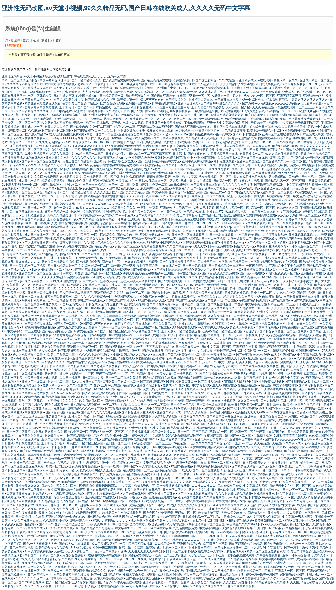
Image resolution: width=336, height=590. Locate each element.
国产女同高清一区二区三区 (25, 149)
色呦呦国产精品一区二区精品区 (280, 408)
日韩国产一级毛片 (129, 497)
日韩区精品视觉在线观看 (231, 126)
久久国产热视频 (256, 474)
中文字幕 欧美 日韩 (248, 234)
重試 (26, 40)
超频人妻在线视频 (279, 397)
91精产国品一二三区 (90, 153)
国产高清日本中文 (179, 428)
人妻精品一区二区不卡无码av (53, 200)
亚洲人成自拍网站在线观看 (250, 254)
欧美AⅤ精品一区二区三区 (219, 331)
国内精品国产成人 (67, 451)
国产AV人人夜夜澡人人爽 (40, 543)
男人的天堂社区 (207, 420)
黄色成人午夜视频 (307, 157)
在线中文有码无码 (141, 424)
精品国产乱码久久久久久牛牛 (182, 258)
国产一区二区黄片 (19, 431)
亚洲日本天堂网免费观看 (178, 420)
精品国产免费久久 (123, 207)
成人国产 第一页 (78, 312)
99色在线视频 (172, 397)
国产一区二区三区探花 (192, 431)
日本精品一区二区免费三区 (25, 420)
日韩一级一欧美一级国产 (261, 574)
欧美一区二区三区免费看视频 (266, 551)
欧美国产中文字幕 (220, 312)
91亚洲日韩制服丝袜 (157, 478)
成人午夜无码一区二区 (245, 258)
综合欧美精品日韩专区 (111, 219)
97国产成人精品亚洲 (157, 462)
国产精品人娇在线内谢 (239, 389)
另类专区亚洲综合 (304, 536)
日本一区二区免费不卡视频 (291, 269)
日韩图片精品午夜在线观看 (133, 323)
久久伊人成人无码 (298, 443)
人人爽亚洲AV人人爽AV (25, 428)
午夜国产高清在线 (216, 435)
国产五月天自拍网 (210, 381)
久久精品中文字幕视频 (267, 547)
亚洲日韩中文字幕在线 (68, 273)
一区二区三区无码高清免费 (313, 532)
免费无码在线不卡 (37, 281)
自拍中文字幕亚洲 (270, 138)
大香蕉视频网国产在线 (223, 153)
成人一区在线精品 (28, 439)
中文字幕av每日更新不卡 (18, 358)
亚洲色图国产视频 (168, 424)
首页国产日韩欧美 (20, 200)
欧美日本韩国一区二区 (150, 92)
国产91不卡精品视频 (162, 312)
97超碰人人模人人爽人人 (93, 207)
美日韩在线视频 (89, 196)
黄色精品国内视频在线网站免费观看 (114, 165)
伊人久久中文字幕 (19, 288)
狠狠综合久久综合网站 (228, 505)
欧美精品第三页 (208, 512)
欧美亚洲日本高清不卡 (56, 122)
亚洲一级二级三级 (105, 547)
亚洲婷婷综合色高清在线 (135, 134)
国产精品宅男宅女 (54, 331)
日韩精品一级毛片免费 (106, 416)
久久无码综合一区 (100, 296)
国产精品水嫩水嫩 (54, 397)
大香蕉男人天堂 (64, 551)
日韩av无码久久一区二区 (123, 319)
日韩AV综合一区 (80, 520)
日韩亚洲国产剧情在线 (215, 254)
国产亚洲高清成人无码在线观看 (23, 157)
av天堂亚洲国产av (283, 354)
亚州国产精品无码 (40, 532)
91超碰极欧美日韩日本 (181, 381)
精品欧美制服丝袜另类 (111, 227)
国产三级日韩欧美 (152, 381)
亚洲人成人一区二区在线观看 (180, 331)
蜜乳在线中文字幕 (65, 370)
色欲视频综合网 (235, 119)
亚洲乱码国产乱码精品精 (246, 439)
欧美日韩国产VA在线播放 (87, 300)
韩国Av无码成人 (70, 304)
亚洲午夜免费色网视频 (197, 161)
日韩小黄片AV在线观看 (195, 180)
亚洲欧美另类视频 (285, 339)
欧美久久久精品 (244, 312)
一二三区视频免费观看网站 (268, 323)
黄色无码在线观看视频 (68, 497)
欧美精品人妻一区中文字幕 (139, 115)
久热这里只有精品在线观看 (200, 231)
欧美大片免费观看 (207, 285)
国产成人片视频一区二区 (232, 207)
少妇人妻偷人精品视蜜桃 (139, 574)
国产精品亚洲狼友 (319, 265)
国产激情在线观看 (190, 377)
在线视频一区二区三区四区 (25, 192)
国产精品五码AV (215, 192)
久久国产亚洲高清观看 (189, 169)
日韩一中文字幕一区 (104, 88)
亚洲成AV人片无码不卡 (175, 207)
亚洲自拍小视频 (17, 92)
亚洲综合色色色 (142, 157)
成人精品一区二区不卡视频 (83, 316)
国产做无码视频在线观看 (106, 169)
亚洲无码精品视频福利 (109, 292)
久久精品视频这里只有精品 (56, 501)
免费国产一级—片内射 (227, 95)
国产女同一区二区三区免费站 (82, 119)
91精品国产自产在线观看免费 (121, 512)
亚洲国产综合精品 (149, 385)
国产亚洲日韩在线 (143, 111)
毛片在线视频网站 (165, 343)
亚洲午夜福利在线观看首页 (205, 204)
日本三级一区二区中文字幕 (153, 528)
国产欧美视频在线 (306, 300)
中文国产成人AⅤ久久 (16, 269)
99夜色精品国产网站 (29, 227)
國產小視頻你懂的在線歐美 (56, 512)
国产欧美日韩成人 (117, 400)
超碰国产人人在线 (88, 551)
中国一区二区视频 (281, 192)
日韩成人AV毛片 (116, 153)
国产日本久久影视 (246, 532)
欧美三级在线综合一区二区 (89, 567)
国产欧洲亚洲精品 (264, 173)
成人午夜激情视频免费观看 (123, 146)
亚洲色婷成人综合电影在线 (63, 173)
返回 (36, 40)
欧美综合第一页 (150, 204)
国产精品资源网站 (296, 451)
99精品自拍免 (294, 227)
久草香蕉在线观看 (268, 555)
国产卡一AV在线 (50, 524)
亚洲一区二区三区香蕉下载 (20, 424)
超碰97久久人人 (23, 559)
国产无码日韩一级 (136, 563)
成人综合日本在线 (261, 126)
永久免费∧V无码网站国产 (169, 524)
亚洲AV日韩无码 (303, 455)
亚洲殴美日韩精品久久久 (89, 570)
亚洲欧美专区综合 (249, 161)
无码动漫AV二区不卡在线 (243, 497)
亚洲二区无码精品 (53, 439)
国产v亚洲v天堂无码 (66, 92)
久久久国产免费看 (235, 582)
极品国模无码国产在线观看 (254, 563)
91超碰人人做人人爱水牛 (137, 536)
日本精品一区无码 (109, 122)
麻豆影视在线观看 (215, 543)
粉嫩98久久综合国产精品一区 (174, 157)
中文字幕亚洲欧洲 (289, 211)
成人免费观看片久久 (139, 339)
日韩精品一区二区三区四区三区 (150, 153)
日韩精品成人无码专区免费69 (102, 304)
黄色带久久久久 (129, 254)
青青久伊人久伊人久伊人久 (310, 99)
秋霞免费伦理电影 (254, 578)
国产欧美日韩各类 (70, 350)
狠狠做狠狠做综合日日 (88, 146)
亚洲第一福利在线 (22, 169)
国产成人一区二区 (40, 207)
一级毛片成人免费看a (137, 138)
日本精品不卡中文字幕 (213, 261)
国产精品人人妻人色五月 (301, 258)
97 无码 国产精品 (312, 377)
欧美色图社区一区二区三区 (31, 540)
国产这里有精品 (206, 80)
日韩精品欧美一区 (186, 254)
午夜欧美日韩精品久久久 (118, 196)
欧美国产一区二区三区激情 (85, 443)
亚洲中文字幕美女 (143, 362)
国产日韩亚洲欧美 (163, 95)
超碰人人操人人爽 (258, 146)
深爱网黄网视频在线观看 (69, 335)
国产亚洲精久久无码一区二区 (282, 161)
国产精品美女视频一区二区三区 (40, 474)
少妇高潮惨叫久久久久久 (60, 400)
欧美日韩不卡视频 (123, 265)
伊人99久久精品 (84, 219)
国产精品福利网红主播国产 (156, 316)
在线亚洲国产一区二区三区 (152, 327)
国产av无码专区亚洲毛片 (275, 346)
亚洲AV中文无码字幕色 (85, 211)
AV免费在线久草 (305, 192)
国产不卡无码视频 (195, 265)
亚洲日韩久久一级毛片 (155, 296)
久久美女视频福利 (220, 316)
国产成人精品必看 (228, 578)
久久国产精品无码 (46, 177)
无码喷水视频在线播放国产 (201, 242)
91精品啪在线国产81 (298, 138)
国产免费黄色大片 (112, 474)
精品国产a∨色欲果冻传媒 (201, 574)
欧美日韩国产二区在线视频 (185, 300)
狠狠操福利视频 (175, 350)
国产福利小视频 (176, 165)
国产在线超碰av (281, 300)
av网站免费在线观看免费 (102, 343)
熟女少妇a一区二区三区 (259, 95)
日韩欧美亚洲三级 (99, 458)
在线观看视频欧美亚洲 (309, 204)
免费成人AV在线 (88, 385)
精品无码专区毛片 (88, 512)
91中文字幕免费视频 (38, 551)
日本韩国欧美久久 (255, 462)
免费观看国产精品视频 (77, 161)
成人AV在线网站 (248, 188)
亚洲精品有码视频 (84, 582)
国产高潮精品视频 (311, 385)
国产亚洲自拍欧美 (170, 281)
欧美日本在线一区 (126, 335)
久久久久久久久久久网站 (74, 288)
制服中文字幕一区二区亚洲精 (26, 489)
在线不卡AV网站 (195, 474)
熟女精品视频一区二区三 (215, 177)
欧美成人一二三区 (60, 570)
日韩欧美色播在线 (79, 180)
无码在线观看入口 (184, 327)
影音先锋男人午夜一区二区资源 (237, 149)
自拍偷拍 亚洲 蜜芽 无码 (155, 358)
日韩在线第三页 (63, 95)
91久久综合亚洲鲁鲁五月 (282, 153)
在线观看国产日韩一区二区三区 (151, 119)
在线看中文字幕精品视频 (104, 555)
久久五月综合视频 (239, 370)
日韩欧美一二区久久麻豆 (23, 130)
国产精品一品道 (50, 319)
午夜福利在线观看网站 (272, 246)
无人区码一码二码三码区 (75, 292)
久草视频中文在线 (75, 246)
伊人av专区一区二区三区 (70, 478)
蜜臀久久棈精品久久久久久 (111, 520)
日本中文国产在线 (225, 501)
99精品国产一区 (183, 443)
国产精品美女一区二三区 (252, 308)
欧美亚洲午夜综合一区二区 (265, 130)
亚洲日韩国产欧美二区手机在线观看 (65, 366)
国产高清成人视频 (116, 505)
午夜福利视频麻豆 (34, 300)
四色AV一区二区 (278, 540)
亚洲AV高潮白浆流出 (90, 238)
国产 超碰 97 (110, 308)
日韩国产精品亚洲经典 (86, 404)
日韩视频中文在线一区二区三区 (290, 485)
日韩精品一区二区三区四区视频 (97, 501)
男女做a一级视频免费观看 (314, 412)
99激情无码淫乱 (204, 149)
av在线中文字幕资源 (197, 501)
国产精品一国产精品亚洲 (62, 412)
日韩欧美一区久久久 (54, 485)
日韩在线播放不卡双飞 (266, 482)
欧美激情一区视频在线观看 (67, 458)
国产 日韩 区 (281, 277)
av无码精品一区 (186, 130)
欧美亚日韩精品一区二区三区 (89, 389)
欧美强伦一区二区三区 (193, 354)
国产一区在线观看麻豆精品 (196, 493)
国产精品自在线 (127, 234)
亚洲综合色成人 (313, 95)
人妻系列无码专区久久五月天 (95, 470)
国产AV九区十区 (321, 451)
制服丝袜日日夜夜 (133, 177)
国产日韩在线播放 (226, 99)
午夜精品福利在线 (129, 582)
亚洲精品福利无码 (280, 501)
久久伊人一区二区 (279, 578)
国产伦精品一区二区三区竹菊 (266, 242)
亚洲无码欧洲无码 (237, 292)
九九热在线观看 (80, 547)
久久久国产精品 (248, 400)
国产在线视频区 (51, 184)
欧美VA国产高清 (313, 567)
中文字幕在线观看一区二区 (315, 354)
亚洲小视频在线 (132, 366)
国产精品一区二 (112, 261)
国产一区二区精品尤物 (106, 574)
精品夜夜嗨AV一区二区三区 (91, 142)
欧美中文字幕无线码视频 (250, 377)
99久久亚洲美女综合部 (65, 281)
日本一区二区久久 (175, 489)
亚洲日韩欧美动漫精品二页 (238, 138)
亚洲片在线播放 (41, 370)
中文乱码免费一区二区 (68, 532)
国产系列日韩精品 (93, 451)
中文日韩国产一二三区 (102, 134)
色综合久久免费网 (302, 543)
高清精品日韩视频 (253, 540)
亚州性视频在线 (322, 528)
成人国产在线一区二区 (40, 234)
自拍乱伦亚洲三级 (34, 215)
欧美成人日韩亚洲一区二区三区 (57, 505)
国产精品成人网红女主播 (142, 578)
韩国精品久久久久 (193, 416)
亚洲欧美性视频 (153, 582)
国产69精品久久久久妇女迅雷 (247, 192)
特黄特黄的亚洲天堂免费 (136, 88)
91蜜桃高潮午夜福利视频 (38, 327)
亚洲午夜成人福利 (271, 381)
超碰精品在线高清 (315, 211)
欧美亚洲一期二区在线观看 (214, 532)
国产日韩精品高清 (211, 358)
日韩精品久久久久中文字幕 (37, 188)
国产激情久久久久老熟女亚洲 (100, 412)
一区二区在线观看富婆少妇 (276, 350)
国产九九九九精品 (132, 192)
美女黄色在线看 (12, 551)
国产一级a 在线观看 (226, 223)
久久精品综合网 (165, 543)
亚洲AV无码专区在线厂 (266, 281)
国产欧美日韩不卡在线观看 (71, 574)
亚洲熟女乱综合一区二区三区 (288, 88)
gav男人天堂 (197, 246)
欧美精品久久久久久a (218, 377)
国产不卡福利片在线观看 (98, 393)
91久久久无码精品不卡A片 (53, 142)
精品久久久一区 (244, 246)
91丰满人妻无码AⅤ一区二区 (20, 184)
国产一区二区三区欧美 (123, 184)
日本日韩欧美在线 (223, 489)
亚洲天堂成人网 (183, 455)
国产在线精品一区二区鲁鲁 (294, 142)
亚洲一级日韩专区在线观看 (260, 122)
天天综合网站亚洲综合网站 (172, 107)
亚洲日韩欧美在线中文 (66, 204)
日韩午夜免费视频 (216, 288)
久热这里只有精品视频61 (265, 451)
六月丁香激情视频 (88, 509)
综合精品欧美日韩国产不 (176, 439)
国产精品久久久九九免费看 (220, 273)
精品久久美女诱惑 (195, 397)
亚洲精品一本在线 (313, 273)
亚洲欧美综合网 (290, 115)
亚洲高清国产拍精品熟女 (207, 107)
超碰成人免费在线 (172, 570)
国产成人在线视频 (117, 269)
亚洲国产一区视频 (185, 119)
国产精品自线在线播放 (131, 455)
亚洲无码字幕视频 (289, 95)
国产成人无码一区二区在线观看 (166, 451)
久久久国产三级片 (133, 231)
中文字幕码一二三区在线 (23, 331)
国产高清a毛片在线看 (30, 516)
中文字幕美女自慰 (257, 304)
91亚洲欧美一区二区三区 (310, 362)
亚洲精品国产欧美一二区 (83, 439)
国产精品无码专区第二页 (255, 339)
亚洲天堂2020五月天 (244, 478)
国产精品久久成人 (210, 296)
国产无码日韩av (284, 358)
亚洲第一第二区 (116, 443)
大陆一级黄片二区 (110, 200)
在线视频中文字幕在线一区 (216, 188)
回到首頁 (56, 40)
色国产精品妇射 (26, 524)
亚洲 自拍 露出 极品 (268, 296)
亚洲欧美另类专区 (144, 238)
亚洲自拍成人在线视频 (285, 428)
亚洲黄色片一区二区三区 (35, 273)
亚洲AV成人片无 (90, 424)
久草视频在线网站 (309, 358)
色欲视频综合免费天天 (141, 474)
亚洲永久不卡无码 (53, 346)
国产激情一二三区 (66, 323)
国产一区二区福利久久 (86, 80)
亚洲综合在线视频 (59, 219)
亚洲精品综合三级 (198, 570)
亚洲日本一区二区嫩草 (269, 528)
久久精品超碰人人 (192, 509)
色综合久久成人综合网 (124, 567)
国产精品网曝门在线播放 (159, 377)
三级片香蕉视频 (202, 111)
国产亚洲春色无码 (116, 428)
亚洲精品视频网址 (266, 493)
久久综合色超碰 (124, 420)
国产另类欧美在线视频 (68, 99)
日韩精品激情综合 (164, 103)
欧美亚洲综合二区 (252, 153)
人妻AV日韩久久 (232, 512)
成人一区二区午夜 (82, 227)
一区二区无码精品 (40, 95)
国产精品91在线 (194, 211)
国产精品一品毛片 (183, 404)
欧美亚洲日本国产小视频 (208, 196)
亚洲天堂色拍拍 (267, 312)
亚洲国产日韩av (152, 319)
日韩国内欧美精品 (232, 146)
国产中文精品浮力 (198, 385)
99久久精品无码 (254, 397)
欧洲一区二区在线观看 (250, 431)
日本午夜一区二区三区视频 (129, 559)
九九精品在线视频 (40, 455)
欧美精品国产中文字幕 (245, 261)
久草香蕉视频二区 (225, 343)
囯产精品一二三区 (315, 408)
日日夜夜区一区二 (170, 474)
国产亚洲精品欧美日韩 (117, 439)
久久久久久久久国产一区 (32, 578)
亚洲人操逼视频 (188, 103)
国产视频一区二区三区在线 (206, 319)
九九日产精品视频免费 (97, 92)
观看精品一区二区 (221, 431)
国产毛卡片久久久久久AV (282, 439)
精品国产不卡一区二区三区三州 (298, 343)
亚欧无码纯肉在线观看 (303, 559)
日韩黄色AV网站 (36, 536)
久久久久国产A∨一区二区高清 (149, 404)
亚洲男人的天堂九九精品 (250, 373)
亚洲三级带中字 (147, 196)
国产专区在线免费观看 (158, 512)
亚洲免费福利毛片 (152, 165)
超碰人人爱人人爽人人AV (170, 134)
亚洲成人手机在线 (268, 84)
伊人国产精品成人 (281, 474)
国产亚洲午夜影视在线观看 (273, 389)
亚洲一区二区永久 (28, 362)
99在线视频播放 (40, 92)
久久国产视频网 (70, 377)
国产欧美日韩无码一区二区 (238, 420)
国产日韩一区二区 (196, 115)
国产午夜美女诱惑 (246, 227)
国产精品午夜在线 (305, 578)
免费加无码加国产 (167, 416)
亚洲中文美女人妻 (160, 373)
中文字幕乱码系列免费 (255, 458)
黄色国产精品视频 (22, 547)
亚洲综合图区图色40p (157, 146)
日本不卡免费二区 (300, 242)
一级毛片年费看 (147, 207)
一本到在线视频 (165, 505)
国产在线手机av (310, 447)
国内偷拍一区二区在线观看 (271, 370)
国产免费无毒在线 (198, 400)
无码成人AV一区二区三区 (107, 431)
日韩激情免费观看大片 (138, 555)
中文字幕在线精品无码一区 (137, 485)
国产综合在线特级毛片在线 (53, 146)
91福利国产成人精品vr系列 (272, 536)
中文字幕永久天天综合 (154, 466)
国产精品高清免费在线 (156, 80)
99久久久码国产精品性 (290, 126)
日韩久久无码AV (251, 393)
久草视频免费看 (32, 373)
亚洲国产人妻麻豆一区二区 (85, 346)
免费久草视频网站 (37, 153)
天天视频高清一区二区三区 (153, 188)
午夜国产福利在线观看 (254, 300)
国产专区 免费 (123, 92)
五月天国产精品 (78, 416)
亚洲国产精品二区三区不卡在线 (35, 462)
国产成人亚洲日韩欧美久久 (193, 126)
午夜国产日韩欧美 (37, 555)
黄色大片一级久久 (286, 80)
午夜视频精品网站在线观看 (205, 292)
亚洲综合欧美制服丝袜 (236, 250)
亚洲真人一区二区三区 (290, 570)
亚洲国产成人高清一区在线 (103, 138)
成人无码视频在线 (224, 385)
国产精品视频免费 (88, 261)
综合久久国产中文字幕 (284, 377)
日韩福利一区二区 (225, 180)
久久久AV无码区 (174, 204)
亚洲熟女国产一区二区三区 (146, 288)
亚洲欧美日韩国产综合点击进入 (115, 161)
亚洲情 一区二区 (261, 292)
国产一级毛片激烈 (296, 547)
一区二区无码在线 (120, 327)
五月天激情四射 (115, 258)
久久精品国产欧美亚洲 (31, 219)
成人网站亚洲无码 (170, 574)
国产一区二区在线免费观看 (123, 377)
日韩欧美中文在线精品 (306, 470)
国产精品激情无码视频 (117, 540)
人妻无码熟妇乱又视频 (109, 578)
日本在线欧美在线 (230, 485)
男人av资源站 (47, 350)
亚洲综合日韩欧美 (62, 540)
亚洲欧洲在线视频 (132, 130)
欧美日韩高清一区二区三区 (194, 223)
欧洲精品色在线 (141, 107)
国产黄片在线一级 (107, 231)
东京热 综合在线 (13, 536)
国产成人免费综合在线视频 (68, 555)
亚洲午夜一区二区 (286, 563)
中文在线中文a (34, 412)
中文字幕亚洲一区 (118, 238)
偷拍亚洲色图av (248, 385)
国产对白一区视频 (214, 238)
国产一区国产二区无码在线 (34, 586)
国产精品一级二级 (278, 316)
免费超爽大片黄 (315, 312)
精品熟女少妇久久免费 (169, 400)
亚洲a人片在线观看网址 (268, 288)
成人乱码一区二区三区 (172, 547)
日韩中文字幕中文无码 (253, 157)
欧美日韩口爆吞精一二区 (248, 169)
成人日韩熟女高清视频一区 (295, 219)
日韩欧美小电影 (155, 366)
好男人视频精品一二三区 (29, 354)
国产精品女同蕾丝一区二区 (278, 331)
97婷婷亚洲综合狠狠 (276, 497)
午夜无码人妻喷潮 (120, 149)
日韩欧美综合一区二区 (179, 458)
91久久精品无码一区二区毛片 (51, 269)
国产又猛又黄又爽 (69, 327)
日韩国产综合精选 (99, 516)
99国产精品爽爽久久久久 (96, 323)
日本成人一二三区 (320, 381)
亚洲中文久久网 (211, 389)
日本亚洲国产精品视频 (191, 335)
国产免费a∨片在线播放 (257, 103)
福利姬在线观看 (224, 161)
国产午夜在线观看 (25, 512)
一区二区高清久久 (66, 563)
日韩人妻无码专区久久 (74, 242)
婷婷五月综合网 (157, 250)
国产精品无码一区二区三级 (101, 177)
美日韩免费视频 (23, 196)
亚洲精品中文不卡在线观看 (287, 265)
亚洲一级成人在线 (123, 397)
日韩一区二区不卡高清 (275, 470)
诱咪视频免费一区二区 (240, 204)
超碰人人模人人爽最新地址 (138, 281)
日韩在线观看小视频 (305, 169)
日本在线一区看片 (178, 582)
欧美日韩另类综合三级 (261, 215)
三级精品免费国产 (171, 308)
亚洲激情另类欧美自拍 (300, 130)
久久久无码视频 (124, 242)
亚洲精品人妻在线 (201, 99)
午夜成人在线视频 (251, 180)
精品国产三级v (206, 157)
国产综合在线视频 (121, 188)
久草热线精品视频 (22, 146)
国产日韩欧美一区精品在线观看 (162, 567)
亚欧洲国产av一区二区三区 (207, 370)
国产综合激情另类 (227, 111)
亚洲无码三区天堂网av (243, 470)
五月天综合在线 (134, 250)
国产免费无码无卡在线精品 (155, 389)
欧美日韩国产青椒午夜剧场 (61, 428)
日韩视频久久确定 (309, 335)
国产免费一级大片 (197, 567)
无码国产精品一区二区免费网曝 (235, 350)
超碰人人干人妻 (205, 269)
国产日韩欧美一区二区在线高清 (49, 567)
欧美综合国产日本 (75, 115)
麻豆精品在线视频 (231, 574)
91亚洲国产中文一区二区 (171, 88)
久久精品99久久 (72, 559)
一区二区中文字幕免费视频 (40, 304)
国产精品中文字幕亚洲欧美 (225, 416)
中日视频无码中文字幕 (283, 462)
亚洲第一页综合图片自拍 (189, 462)
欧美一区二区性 (56, 466)
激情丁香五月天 (147, 265)
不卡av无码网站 (194, 122)
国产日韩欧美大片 (155, 393)
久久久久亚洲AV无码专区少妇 (99, 354)
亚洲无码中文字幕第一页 (211, 439)
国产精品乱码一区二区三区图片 (286, 180)
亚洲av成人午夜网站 (38, 339)
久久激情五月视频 (55, 520)
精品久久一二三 (124, 126)
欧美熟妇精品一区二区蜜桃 (273, 520)
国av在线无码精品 (298, 149)
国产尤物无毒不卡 (244, 165)
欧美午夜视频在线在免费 (216, 373)
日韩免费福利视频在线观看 (212, 466)
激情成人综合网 (282, 200)
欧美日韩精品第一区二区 (189, 304)
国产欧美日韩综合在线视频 (46, 250)
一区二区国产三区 (28, 122)
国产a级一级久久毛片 (302, 177)
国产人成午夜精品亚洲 (175, 196)
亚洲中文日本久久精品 (303, 323)
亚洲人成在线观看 (296, 188)
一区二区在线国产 (134, 373)
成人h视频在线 (37, 458)
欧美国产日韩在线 (299, 551)
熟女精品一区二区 (97, 559)
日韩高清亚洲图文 (19, 493)
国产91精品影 (269, 400)
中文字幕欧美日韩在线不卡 (100, 254)
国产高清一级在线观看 (211, 404)
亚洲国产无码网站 (94, 149)
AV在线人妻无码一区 (305, 540)
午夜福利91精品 (317, 366)
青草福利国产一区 (144, 447)
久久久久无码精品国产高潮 (25, 84)
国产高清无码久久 (117, 111)
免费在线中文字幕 (185, 177)
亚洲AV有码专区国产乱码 (277, 532)
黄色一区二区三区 (127, 246)
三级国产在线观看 (56, 389)
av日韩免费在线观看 (174, 578)
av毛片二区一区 (161, 169)
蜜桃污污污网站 (106, 485)
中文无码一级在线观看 (222, 219)
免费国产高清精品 (101, 223)
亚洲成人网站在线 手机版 (53, 358)
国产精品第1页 (248, 331)
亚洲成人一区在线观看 (297, 92)
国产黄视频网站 (150, 370)
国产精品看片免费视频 (60, 238)
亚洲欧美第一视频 (53, 443)
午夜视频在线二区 (222, 354)
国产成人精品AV (36, 134)
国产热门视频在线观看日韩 (144, 532)
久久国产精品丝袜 (95, 188)
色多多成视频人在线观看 (141, 261)
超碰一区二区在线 (31, 296)
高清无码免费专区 (14, 574)
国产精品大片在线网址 (179, 532)
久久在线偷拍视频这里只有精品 (205, 281)
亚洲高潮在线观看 (238, 173)
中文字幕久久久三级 (29, 435)
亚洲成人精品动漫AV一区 (185, 366)
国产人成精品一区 (318, 524)
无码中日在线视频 (246, 335)
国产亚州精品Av (295, 381)
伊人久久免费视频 (254, 223)
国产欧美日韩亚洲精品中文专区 (159, 161)
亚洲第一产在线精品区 (315, 153)
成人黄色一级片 (29, 180)
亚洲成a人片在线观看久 (194, 323)
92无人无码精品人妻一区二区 (284, 524)
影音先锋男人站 (75, 250)
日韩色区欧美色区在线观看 (187, 219)
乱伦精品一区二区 (97, 265)
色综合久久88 (100, 397)
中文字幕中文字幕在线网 (225, 397)
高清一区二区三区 (263, 207)
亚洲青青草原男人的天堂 (113, 157)
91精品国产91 (276, 431)
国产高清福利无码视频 (273, 420)
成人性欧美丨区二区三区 (72, 234)
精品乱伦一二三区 (82, 373)
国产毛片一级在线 (252, 273)
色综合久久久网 (287, 207)
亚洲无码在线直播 (245, 346)
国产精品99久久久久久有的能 (173, 269)
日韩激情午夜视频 (123, 142)
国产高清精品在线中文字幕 (121, 80)
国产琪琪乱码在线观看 (157, 254)
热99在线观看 (14, 223)
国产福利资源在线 (309, 292)
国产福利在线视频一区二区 (232, 547)
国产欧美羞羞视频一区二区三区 (91, 126)
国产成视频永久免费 (118, 346)
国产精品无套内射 (14, 470)
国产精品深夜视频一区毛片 (152, 540)
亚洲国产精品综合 (205, 428)
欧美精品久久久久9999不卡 (253, 412)
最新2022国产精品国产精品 (34, 343)
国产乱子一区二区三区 (57, 130)
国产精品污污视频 (197, 308)
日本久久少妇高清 (194, 412)
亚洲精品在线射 (247, 489)
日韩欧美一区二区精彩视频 (186, 200)
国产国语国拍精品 (94, 184)
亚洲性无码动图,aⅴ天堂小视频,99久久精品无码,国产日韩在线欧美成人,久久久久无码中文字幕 (126, 8)
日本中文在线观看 (200, 350)
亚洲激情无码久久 (237, 92)
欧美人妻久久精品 (57, 126)
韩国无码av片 (309, 439)
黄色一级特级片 (63, 207)
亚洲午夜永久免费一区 (144, 211)
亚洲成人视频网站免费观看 (56, 509)
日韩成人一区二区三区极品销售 (311, 420)
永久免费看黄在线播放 (84, 466)
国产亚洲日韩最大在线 (256, 200)
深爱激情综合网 (320, 547)
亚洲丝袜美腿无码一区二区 (175, 362)
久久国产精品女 (177, 246)
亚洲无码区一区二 (230, 269)
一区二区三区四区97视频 (136, 543)
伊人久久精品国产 (223, 308)
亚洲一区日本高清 (182, 250)
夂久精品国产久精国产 (269, 443)
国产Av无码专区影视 (133, 586)
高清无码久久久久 (160, 455)
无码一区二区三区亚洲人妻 (239, 285)
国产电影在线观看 (222, 234)
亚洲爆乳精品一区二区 (155, 285)
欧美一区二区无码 (25, 509)
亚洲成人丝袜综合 (231, 428)
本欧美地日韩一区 (220, 335)
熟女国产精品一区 (116, 119)
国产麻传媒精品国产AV (83, 331)
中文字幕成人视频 (255, 485)
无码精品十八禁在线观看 (98, 173)
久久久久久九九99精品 (286, 308)
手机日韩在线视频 (14, 455)
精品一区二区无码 (316, 173)
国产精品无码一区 (101, 246)
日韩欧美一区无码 (308, 231)
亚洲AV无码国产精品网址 (118, 385)
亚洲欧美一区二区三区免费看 (147, 219)
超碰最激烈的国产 (292, 574)
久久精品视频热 (214, 497)
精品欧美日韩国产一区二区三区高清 (68, 192)
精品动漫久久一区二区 (127, 462)
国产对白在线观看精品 (211, 455)
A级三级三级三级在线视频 (61, 420)
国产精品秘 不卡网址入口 (216, 277)
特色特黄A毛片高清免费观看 (59, 424)
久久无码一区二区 (44, 288)
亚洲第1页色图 (308, 111)
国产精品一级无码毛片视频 (219, 339)
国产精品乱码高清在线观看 (123, 408)
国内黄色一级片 (171, 211)
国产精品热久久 (176, 99)
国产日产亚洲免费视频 (241, 319)
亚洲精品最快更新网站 (87, 358)
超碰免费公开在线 (305, 397)
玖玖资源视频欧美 (187, 389)
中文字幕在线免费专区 (173, 447)
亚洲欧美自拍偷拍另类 (106, 312)
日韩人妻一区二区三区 (28, 173)
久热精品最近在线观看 (237, 528)
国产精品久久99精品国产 (84, 285)
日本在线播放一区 (100, 335)
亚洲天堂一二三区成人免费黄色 (205, 559)
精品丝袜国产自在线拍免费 (106, 103)
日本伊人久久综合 (106, 130)
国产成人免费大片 (53, 312)
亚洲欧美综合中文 (119, 482)
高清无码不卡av (209, 130)
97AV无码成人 (63, 339)
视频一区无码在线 (63, 308)
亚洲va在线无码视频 (102, 478)
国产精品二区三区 (149, 420)
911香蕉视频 (131, 200)
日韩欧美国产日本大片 (121, 300)
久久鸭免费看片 (165, 339)
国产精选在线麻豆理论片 (144, 258)
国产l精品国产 (83, 130)
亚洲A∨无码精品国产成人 (157, 335)
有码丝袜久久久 (223, 563)
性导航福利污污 (304, 346)
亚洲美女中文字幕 (112, 339)
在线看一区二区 (35, 570)
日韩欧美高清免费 (181, 393)
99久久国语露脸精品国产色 (184, 435)
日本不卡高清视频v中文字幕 (92, 215)
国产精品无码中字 (186, 373)
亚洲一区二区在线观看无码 (280, 134)
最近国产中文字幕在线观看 (279, 385)
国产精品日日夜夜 (233, 130)
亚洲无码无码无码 (301, 234)
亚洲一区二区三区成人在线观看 (210, 165)
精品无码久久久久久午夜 (189, 540)
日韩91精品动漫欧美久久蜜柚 (268, 582)
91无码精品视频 (236, 211)
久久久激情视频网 (224, 400)
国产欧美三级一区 (303, 370)
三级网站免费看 (155, 277)
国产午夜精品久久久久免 (32, 111)
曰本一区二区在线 (138, 292)
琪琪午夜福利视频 (28, 346)
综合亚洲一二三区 (283, 304)
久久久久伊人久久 (83, 157)
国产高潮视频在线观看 (205, 184)
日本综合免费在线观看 (265, 92)
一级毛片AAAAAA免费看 (66, 138)
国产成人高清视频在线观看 (277, 335)
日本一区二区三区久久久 (76, 231)
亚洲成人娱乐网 (134, 304)
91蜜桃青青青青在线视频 (290, 435)
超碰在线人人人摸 (28, 261)
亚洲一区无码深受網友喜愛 (235, 536)
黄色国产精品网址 (40, 574)
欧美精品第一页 (127, 99)
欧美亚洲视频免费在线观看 (43, 103)
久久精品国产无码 (50, 165)
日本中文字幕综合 (114, 509)
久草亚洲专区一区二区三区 (297, 493)
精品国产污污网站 (22, 142)
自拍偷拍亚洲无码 (298, 528)
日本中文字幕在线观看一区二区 (83, 319)
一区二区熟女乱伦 (115, 404)
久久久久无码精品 (287, 103)
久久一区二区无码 (125, 458)
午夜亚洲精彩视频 (185, 358)
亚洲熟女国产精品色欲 (206, 582)
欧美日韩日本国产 (91, 400)
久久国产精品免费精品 (305, 582)
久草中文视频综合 (257, 428)
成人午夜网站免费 (143, 520)
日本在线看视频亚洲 (233, 451)
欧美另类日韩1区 (283, 231)
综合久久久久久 (229, 103)
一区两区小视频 (202, 227)
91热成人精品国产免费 (181, 92)
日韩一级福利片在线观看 (147, 435)
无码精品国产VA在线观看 (296, 238)
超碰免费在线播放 (37, 204)
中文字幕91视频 (209, 528)
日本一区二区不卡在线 (181, 551)
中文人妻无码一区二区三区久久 (293, 458)
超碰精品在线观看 (278, 169)
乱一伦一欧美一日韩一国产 (119, 466)
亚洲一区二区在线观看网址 (190, 234)
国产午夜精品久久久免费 (252, 354)
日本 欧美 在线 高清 (279, 404)
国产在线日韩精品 (178, 227)
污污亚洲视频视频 (138, 431)
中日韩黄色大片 (170, 242)
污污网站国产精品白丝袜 (131, 223)
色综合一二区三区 (40, 478)
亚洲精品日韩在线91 (257, 269)
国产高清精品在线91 (38, 323)
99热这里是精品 (284, 412)
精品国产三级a (181, 149)
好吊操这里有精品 (278, 99)
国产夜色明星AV (214, 408)
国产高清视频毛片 (159, 304)
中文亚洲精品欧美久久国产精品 (239, 362)
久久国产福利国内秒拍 (298, 281)
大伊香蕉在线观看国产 (138, 493)
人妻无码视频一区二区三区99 (227, 424)
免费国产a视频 (298, 416)
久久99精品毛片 (61, 111)
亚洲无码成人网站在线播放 (155, 142)
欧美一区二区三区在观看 (224, 462)
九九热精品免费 (284, 292)
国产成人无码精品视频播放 (314, 466)
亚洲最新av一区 (55, 435)
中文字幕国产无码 (298, 184)
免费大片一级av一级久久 (59, 385)
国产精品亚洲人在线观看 (138, 412)
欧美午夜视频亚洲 (292, 319)
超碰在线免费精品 (184, 296)
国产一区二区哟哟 (203, 536)
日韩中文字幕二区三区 (216, 346)
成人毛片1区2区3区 (104, 543)
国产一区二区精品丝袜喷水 (184, 288)
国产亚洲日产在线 (232, 231)
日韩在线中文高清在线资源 (137, 547)
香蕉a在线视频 (252, 567)
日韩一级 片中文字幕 (298, 285)
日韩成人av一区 (32, 126)
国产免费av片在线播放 (299, 165)
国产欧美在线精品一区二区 (250, 466)
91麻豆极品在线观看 (160, 130)
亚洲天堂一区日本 (213, 173)
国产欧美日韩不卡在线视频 (302, 296)
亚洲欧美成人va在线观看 (255, 80)
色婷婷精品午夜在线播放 (195, 343)
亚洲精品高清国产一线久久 (173, 470)
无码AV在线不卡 (84, 122)
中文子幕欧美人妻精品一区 (274, 204)
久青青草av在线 (126, 180)
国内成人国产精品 (309, 331)
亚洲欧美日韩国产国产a (75, 107)
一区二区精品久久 (103, 234)
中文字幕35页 (124, 528)
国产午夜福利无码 (48, 559)
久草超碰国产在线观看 (106, 366)
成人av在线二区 (182, 285)
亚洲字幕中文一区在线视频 (230, 323)
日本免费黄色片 (270, 489)
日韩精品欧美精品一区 (84, 447)
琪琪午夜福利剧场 (159, 177)
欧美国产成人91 (87, 95)
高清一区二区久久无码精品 (20, 80)
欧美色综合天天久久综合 (51, 547)
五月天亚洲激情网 (87, 339)
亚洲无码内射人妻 (56, 373)
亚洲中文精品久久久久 (300, 478)
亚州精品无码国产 (211, 119)
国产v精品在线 (48, 254)
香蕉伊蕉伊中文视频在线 (41, 107)
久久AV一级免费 (287, 447)
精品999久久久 (70, 254)
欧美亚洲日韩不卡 (146, 439)
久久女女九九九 (82, 536)
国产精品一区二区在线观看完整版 (221, 215)
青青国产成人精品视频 (22, 254)
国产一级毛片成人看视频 (285, 373)
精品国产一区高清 (271, 285)
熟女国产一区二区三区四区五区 (23, 416)
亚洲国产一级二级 (34, 381)
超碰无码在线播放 (216, 258)
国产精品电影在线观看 (25, 312)
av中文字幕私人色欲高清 (263, 516)
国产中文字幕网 (156, 192)
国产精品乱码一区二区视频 (28, 265)
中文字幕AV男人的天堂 (297, 516)
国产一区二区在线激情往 (209, 470)
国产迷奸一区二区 (135, 312)
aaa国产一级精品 (49, 115)
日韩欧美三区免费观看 (267, 196)
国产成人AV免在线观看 (74, 543)
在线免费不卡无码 (94, 327)
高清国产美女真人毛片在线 (31, 393)
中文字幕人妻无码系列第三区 (299, 122)
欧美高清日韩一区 (88, 540)
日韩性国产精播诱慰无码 (120, 358)
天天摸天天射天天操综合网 (249, 88)
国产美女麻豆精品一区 (37, 99)
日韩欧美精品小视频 (44, 231)
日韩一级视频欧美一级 (63, 258)
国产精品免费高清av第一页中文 (210, 134)
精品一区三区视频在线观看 (286, 223)
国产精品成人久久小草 (100, 99)
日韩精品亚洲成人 (265, 238)
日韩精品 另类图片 (220, 412)
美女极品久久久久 (53, 362)
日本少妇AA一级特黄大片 (248, 509)
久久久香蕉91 (227, 157)
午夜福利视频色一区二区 (193, 95)
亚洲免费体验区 (103, 180)
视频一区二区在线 (88, 308)
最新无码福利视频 (137, 169)
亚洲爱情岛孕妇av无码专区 (155, 126)
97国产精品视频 (181, 466)
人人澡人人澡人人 (204, 485)
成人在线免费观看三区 (123, 204)
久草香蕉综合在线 (115, 424)
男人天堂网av (277, 177)
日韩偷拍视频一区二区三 (296, 327)
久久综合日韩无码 (171, 115)
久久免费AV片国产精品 (37, 563)
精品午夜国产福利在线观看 (143, 489)
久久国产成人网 (67, 528)
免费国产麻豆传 (175, 319)
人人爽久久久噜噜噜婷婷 (172, 536)
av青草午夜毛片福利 (308, 404)
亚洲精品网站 (41, 493)
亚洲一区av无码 (240, 288)
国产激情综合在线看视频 (168, 292)
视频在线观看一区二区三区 (296, 107)
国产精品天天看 (297, 431)
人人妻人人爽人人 (166, 509)
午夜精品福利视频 (14, 532)
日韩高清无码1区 (320, 180)
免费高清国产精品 (141, 505)
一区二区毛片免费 (282, 254)
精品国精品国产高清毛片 (83, 362)
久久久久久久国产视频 (237, 184)
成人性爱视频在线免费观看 (67, 134)
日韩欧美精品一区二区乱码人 (202, 516)
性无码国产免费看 (190, 497)
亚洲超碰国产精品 (319, 570)
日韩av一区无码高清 (32, 258)
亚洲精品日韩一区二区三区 (103, 273)
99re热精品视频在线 (115, 362)
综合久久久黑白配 (258, 231)
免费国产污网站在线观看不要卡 (43, 316)
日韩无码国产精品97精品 (245, 543)
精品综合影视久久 (164, 431)
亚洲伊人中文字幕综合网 (223, 122)
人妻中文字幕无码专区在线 (25, 211)
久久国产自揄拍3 (291, 312)
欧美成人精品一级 (272, 478)
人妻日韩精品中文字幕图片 (69, 223)
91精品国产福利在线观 (46, 119)
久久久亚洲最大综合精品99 (233, 493)
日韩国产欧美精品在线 (240, 586)
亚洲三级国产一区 (308, 350)
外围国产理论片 (256, 265)
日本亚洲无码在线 (129, 173)
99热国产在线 (209, 146)
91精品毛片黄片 (71, 177)
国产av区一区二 (293, 489)
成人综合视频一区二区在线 (164, 501)
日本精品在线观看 (40, 335)
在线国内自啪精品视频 (263, 119)
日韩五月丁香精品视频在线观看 (234, 555)
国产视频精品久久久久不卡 (154, 215)
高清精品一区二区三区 (282, 111)
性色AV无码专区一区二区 (105, 250)
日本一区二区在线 (312, 563)
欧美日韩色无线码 (129, 478)
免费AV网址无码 (203, 207)
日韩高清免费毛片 (218, 509)
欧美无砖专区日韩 (140, 509)
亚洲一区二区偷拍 (252, 99)
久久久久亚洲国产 (106, 192)
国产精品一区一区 (123, 389)
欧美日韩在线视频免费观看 (257, 343)
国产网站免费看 (316, 319)
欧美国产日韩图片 (185, 215)
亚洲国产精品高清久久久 (226, 115)
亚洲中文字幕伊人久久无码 (161, 408)
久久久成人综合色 (211, 92)
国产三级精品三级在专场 (159, 497)
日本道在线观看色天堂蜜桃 (105, 489)
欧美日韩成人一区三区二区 (120, 285)
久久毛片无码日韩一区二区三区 (299, 215)
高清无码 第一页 (205, 362)
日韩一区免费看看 (220, 246)
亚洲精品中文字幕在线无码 (288, 505)
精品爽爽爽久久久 (152, 99)
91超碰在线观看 (28, 366)
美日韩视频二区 (26, 115)
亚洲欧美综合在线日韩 (138, 416)
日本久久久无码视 (154, 200)
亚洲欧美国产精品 (201, 547)
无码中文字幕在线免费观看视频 (301, 119)
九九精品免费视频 (153, 246)
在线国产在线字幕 (25, 350)
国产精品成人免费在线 (242, 559)
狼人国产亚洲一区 (260, 358)
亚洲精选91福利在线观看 (173, 111)
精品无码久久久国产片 (239, 296)
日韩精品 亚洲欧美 (186, 146)
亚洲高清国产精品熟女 (100, 497)
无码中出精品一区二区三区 (313, 474)
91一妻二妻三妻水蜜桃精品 (152, 346)
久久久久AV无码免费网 (25, 397)
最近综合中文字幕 (210, 551)
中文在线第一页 (170, 265)
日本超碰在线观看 (175, 370)
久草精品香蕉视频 (69, 462)
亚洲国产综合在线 (107, 536)
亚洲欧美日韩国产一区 (203, 451)
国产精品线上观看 (69, 188)
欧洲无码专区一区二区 (99, 455)
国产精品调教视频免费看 (173, 485)
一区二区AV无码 (316, 227)
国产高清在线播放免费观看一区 (101, 563)
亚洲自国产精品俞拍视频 (57, 261)
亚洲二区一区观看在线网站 (167, 84)
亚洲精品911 (276, 512)
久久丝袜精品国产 (224, 570)
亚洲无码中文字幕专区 (104, 115)
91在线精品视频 (141, 400)
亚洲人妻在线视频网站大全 (282, 393)
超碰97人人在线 (91, 505)
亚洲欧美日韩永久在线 (155, 234)
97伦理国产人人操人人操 (121, 370)
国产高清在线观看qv (20, 505)
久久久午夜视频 (85, 200)
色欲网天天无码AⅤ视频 (172, 520)
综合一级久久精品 (146, 570)
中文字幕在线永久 (31, 404)
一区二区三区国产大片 (77, 524)
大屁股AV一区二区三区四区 (208, 520)
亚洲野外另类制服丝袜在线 (164, 122)
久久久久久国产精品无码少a (214, 443)
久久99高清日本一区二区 (111, 524)
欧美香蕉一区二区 (19, 285)
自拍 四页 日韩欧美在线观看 (66, 489)
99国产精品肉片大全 (151, 300)
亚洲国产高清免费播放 (43, 292)
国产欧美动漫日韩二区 (269, 184)
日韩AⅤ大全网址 (272, 258)
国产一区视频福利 (98, 84)
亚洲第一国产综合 (138, 103)
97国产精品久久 (102, 242)
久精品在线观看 (234, 551)
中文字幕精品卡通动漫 (55, 80)
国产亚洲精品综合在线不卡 (226, 265)
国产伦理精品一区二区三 (258, 142)
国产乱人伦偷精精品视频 (101, 586)
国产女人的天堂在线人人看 (71, 88)
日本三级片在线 (188, 339)
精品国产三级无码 (240, 455)
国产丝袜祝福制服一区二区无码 (303, 84)
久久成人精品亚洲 (31, 389)
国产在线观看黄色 (57, 404)
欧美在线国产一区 (120, 570)
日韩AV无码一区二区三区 (297, 400)
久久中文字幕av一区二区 (32, 308)
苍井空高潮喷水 (183, 80)
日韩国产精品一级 (56, 211)
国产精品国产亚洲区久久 (206, 586)
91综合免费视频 (59, 536)
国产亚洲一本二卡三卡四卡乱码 (56, 196)
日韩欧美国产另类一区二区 (193, 142)
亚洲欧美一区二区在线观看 (139, 308)
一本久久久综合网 (218, 169)
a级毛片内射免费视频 (67, 455)
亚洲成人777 (215, 211)
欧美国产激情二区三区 (62, 354)
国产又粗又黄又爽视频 (242, 408)
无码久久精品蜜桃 (59, 215)
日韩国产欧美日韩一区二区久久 (65, 296)
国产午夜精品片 (141, 269)
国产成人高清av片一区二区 (253, 277)
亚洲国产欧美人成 (169, 412)
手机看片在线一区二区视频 (225, 474)
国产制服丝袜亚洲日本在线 (225, 304)
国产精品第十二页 (315, 115)
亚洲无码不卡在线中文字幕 (147, 428)
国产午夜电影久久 (276, 543)
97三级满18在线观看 (309, 254)
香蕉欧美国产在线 (74, 103)
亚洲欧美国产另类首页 (277, 362)
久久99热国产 (228, 80)
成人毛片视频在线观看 (37, 497)
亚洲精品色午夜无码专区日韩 (21, 385)
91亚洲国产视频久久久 (203, 84)
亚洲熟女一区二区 (76, 165)
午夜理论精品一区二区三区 (207, 524)
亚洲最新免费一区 (91, 258)
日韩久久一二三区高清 (68, 586)
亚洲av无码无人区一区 (196, 555)
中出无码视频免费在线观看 (304, 288)
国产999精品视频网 (285, 146)
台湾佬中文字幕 (139, 524)
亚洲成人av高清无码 (106, 277)
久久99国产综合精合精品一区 (105, 532)
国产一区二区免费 (58, 582)
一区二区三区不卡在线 (187, 478)
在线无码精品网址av (49, 169)
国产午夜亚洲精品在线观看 (151, 482)
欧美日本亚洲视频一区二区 (246, 404)
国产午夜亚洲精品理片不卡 (178, 261)
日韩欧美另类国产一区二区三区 (150, 443)
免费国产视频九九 (126, 296)
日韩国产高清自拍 (129, 393)
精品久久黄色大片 (165, 323)
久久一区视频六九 (187, 173)
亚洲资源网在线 (271, 188)
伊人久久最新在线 (253, 111)
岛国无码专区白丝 (91, 370)
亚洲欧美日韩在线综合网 (100, 350)
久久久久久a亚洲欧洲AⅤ (194, 505)
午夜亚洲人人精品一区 (234, 482)
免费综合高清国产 (79, 277)
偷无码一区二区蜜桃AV (315, 462)
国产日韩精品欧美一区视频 (65, 265)
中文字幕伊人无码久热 (213, 327)
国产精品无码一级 (111, 95)
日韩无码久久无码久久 (22, 165)
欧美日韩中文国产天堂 (69, 343)
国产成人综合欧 (132, 277)
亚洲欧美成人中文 (233, 242)
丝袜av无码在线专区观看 (221, 366)
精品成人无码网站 (40, 88)
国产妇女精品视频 (93, 482)
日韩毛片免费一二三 (153, 184)
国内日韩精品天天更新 (115, 447)
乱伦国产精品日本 (193, 424)
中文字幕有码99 (263, 250)
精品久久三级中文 (62, 153)
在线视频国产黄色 (165, 354)
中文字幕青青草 (91, 428)
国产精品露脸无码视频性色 (85, 435)
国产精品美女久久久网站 (261, 115)
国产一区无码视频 (82, 485)
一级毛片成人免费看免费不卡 (209, 88)
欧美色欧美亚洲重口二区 (299, 482)
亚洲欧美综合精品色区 (41, 482)
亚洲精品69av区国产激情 (185, 192)
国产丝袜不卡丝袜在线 (65, 393)
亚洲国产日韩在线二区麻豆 (182, 273)
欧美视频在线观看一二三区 (62, 149)
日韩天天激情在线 (137, 95)
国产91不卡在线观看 (246, 134)
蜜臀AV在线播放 (153, 350)
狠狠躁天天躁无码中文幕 (240, 381)
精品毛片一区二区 (14, 528)
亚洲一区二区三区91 (61, 381)
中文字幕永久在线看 (262, 211)
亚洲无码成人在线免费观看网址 (28, 138)
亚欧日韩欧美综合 (282, 466)
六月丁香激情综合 (275, 234)
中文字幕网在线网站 (272, 559)
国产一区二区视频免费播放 (129, 84)
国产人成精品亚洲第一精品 (40, 242)
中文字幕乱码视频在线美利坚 (259, 366)
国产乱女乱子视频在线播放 (103, 493)
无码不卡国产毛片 (108, 373)
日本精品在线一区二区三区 (111, 107)
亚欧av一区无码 (205, 393)
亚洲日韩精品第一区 (96, 462)
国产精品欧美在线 (57, 227)
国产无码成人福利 (94, 204)
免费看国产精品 (56, 416)
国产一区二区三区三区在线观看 (23, 466)
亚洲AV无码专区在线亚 (96, 420)
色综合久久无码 (133, 122)
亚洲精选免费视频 (272, 227)
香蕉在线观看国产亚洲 (191, 316)
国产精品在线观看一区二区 (135, 470)
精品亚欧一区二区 (117, 435)
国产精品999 (209, 103)
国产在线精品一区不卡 (165, 563)
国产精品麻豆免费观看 (249, 316)
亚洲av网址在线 (78, 397)
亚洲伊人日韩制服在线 (52, 447)
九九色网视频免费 (185, 528)
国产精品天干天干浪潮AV (293, 250)
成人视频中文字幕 (88, 381)
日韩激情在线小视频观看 (49, 408)
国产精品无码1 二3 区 (192, 312)
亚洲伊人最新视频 (216, 478)
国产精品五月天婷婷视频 (201, 138)
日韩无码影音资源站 (226, 142)
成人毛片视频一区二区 (183, 277)
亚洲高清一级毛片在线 (89, 111)
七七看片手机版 (311, 103)
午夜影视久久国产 (184, 188)
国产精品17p (223, 227)
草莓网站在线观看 (316, 373)
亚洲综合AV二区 (234, 516)
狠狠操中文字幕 (309, 339)
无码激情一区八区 (238, 107)
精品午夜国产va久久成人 (18, 447)
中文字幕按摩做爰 (149, 397)
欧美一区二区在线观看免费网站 (179, 238)
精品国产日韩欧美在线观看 (279, 261)
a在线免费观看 (179, 184)
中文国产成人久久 (151, 458)
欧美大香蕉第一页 (270, 165)
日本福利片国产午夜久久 (189, 153)
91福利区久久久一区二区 (282, 273)
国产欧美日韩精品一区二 (222, 200)
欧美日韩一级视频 (38, 223)
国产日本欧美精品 (76, 169)
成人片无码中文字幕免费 (303, 512)
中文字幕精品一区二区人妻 (146, 227)
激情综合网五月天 (169, 516)
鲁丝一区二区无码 (31, 400)
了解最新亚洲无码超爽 (158, 173)
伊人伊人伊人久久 (290, 173)
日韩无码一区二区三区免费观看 (71, 578)
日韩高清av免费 (93, 377)
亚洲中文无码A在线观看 (223, 540)
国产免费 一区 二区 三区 (221, 300)
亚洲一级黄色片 (294, 196)
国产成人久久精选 (262, 447)
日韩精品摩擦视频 (307, 200)
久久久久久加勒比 (53, 277)
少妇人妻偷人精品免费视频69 (142, 273)
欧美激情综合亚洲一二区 (109, 288)
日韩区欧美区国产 (281, 157)
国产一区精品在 (57, 300)
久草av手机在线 (123, 215)
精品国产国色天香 (241, 520)
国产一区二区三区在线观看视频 (251, 435)
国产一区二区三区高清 (115, 331)
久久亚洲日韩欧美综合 (136, 343)
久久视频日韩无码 (256, 505)
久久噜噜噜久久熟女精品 (119, 316)
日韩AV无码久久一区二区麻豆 (159, 180)
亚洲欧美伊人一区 (62, 470)
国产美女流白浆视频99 (88, 269)
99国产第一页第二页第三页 (25, 238)
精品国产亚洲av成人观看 (41, 377)
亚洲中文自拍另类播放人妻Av (64, 84)
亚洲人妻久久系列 (58, 157)
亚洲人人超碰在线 (238, 196)
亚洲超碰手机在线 (272, 149)
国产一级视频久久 (132, 501)
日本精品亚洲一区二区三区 (309, 277)
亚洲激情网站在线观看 (22, 501)
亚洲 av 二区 (72, 184)
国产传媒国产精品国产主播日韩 (40, 246)
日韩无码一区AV (303, 520)
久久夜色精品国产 (264, 107)
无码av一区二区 (185, 512)
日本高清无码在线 (202, 578)
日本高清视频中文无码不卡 (282, 567)
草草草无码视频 (238, 281)
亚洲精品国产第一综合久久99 (66, 516)
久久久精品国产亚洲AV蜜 (237, 84)
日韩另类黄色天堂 (207, 250)
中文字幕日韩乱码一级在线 (125, 451)
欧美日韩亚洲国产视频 (47, 431)
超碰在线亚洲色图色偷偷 (250, 177)
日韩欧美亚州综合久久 (303, 246)
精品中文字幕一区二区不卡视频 (217, 458)
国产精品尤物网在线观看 (36, 451)
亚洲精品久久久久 (237, 447)
